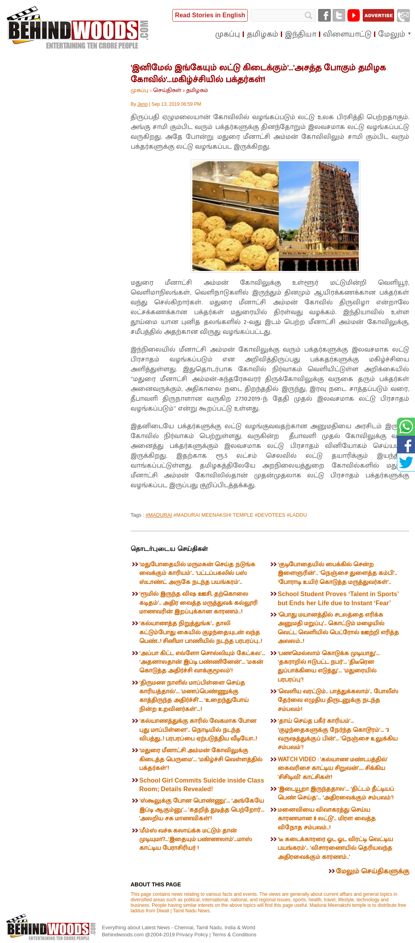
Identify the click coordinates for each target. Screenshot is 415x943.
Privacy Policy (193, 934)
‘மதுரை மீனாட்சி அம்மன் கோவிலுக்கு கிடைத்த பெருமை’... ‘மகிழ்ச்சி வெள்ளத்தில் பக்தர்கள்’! (200, 759)
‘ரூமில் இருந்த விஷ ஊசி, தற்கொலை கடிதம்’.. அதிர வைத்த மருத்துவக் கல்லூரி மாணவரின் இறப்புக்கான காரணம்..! (198, 603)
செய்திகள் (167, 90)
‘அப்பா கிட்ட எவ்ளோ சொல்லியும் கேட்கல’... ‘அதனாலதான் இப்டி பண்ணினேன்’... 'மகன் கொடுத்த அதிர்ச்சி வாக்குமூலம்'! (202, 662)
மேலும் (391, 34)
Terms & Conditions (234, 934)
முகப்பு (139, 90)
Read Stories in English (210, 15)
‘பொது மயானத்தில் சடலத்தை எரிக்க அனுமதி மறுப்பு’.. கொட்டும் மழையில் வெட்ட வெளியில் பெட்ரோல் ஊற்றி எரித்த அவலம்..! (338, 628)
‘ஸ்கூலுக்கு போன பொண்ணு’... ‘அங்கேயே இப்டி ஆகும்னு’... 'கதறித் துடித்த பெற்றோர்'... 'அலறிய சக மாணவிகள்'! (201, 810)
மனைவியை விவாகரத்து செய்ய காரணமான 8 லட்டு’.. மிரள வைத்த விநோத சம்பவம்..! (327, 819)
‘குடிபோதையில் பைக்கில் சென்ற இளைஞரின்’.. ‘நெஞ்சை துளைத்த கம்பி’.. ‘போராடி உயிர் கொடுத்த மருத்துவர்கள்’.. (337, 573)
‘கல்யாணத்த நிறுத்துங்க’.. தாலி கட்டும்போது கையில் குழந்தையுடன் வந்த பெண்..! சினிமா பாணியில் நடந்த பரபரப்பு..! (200, 632)
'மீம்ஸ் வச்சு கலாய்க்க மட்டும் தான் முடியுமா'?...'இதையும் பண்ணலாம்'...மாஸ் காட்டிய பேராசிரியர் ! (195, 839)
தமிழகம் (197, 90)
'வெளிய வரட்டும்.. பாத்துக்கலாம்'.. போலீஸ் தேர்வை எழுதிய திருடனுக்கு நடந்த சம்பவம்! (338, 700)
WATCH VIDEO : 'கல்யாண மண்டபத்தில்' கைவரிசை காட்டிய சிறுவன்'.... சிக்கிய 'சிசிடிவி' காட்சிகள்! (332, 768)
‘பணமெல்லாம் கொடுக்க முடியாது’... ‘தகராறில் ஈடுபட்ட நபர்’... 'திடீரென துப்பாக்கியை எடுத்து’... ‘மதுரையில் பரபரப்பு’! (329, 666)
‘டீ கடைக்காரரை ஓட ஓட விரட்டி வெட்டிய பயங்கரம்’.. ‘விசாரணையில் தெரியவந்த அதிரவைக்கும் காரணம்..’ (335, 848)
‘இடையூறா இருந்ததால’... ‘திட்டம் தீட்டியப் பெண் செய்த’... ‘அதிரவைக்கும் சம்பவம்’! (336, 793)
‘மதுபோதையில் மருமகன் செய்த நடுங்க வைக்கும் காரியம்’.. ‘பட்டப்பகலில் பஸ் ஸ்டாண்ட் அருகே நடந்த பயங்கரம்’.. (197, 573)
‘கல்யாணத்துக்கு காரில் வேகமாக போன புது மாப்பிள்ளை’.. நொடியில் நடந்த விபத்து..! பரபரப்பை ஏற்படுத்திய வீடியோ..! (198, 730)
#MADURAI (159, 515)
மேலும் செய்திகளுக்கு (372, 871)
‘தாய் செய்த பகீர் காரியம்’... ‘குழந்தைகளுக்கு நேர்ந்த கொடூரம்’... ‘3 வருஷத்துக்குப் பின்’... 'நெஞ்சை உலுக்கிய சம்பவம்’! (338, 734)
